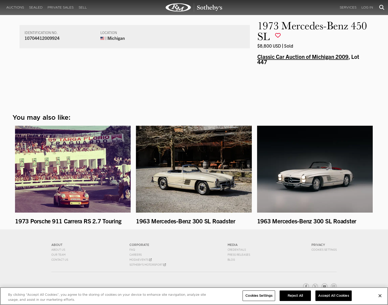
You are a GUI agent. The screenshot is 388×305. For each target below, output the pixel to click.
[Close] (379, 295)
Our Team (58, 254)
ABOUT (57, 245)
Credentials (237, 249)
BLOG (231, 259)
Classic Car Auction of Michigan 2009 (302, 56)
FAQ (132, 249)
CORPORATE (139, 245)
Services (348, 7)
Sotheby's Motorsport (147, 264)
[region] (194, 296)
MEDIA (233, 245)
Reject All (295, 295)
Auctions (15, 7)
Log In (367, 7)
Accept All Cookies (333, 295)
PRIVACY (318, 245)
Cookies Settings (324, 249)
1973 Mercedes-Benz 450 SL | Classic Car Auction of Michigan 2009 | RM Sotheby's (194, 7)
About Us (58, 249)
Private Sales (61, 7)
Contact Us (59, 259)
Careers (135, 254)
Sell (83, 7)
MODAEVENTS (140, 259)
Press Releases (239, 254)
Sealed (36, 7)
